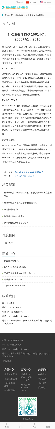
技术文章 (29, 15)
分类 (34, 425)
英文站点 (42, 387)
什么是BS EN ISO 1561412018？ (28, 172)
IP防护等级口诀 (11, 209)
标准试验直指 (10, 379)
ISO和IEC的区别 (11, 261)
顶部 (48, 425)
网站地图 (7, 361)
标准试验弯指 (10, 374)
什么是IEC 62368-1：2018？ (26, 387)
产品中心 (9, 369)
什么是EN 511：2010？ (15, 279)
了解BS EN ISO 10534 (14, 285)
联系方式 (42, 379)
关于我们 (43, 369)
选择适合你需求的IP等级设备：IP (19, 273)
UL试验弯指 (9, 390)
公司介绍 (42, 383)
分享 (7, 425)
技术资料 (39, 15)
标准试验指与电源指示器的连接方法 (20, 202)
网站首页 (19, 15)
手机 (21, 425)
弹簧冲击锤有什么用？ (14, 216)
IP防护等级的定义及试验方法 (17, 223)
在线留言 (42, 374)
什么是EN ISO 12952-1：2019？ (26, 377)
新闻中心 (26, 369)
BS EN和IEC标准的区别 (15, 267)
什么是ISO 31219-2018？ (24, 176)
